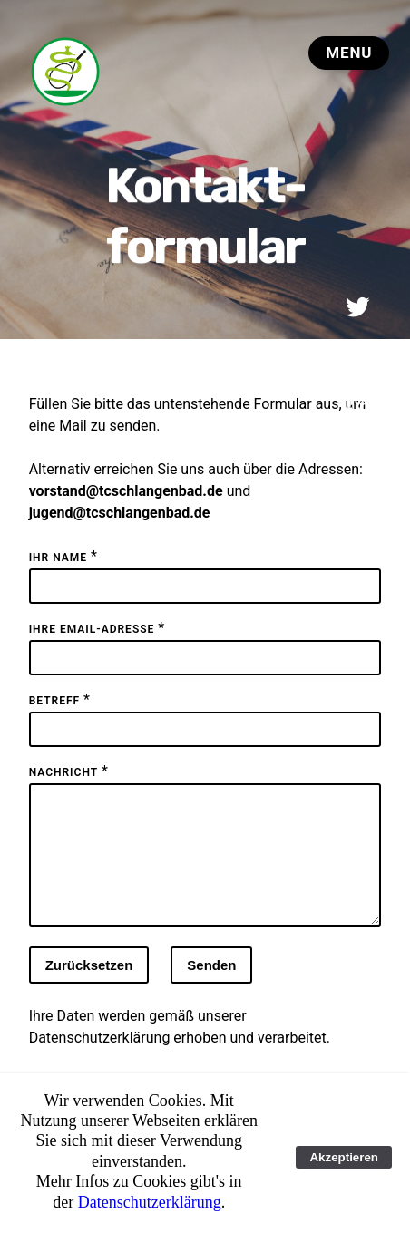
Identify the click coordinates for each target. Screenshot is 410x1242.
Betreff (54, 700)
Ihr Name (58, 557)
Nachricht (63, 772)
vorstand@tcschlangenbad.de (126, 491)
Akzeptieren (343, 1157)
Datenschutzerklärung (100, 1059)
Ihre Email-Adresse (92, 629)
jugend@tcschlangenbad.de (119, 512)
